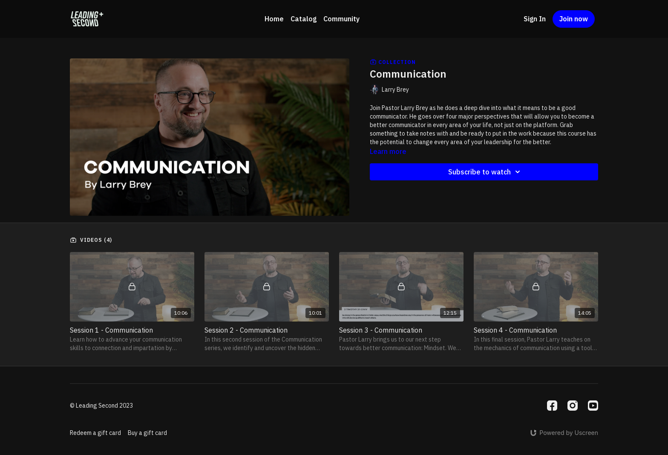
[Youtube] (593, 405)
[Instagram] (572, 405)
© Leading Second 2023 (101, 406)
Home (274, 18)
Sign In (535, 18)
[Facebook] (552, 405)
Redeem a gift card (95, 433)
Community (341, 18)
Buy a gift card (147, 433)
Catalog (304, 18)
